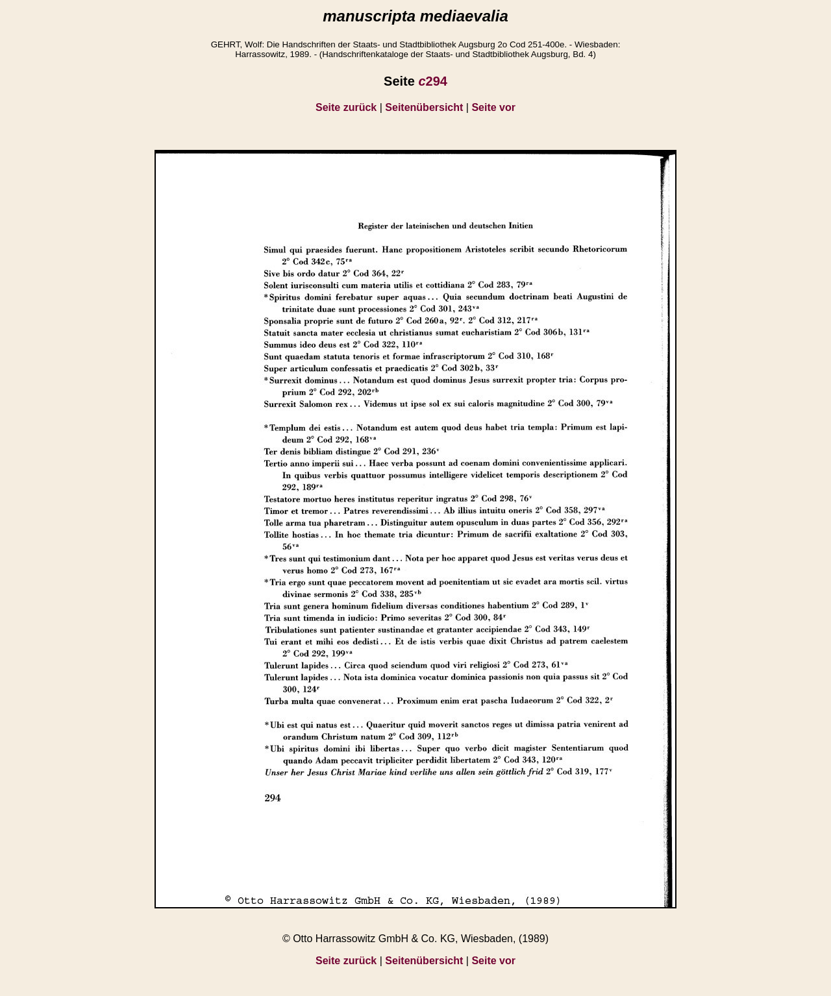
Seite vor (493, 107)
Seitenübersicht (424, 107)
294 (432, 81)
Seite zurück (346, 107)
